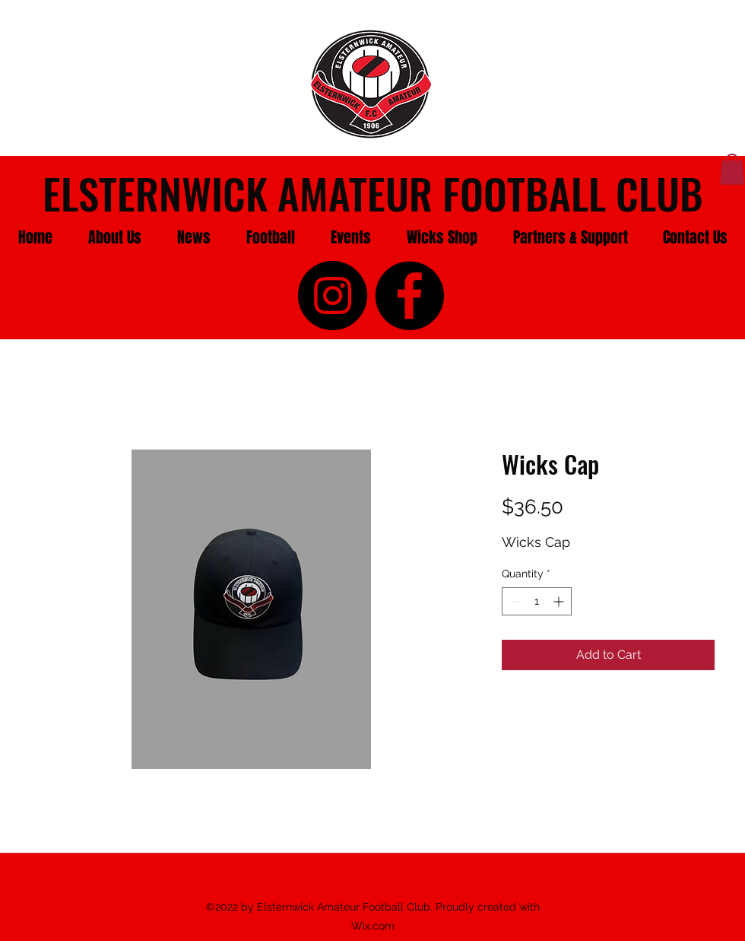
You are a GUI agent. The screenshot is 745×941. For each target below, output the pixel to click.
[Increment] (559, 601)
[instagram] (332, 295)
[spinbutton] (536, 601)
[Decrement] (513, 601)
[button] (114, 237)
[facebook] (409, 295)
